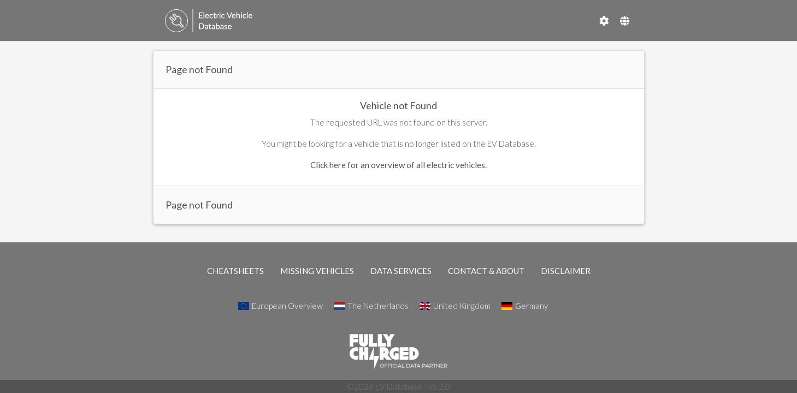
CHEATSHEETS (235, 271)
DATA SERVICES (401, 271)
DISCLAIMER (566, 271)
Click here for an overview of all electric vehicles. (398, 165)
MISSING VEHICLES (317, 271)
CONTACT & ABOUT (486, 271)
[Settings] (604, 20)
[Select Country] (624, 20)
